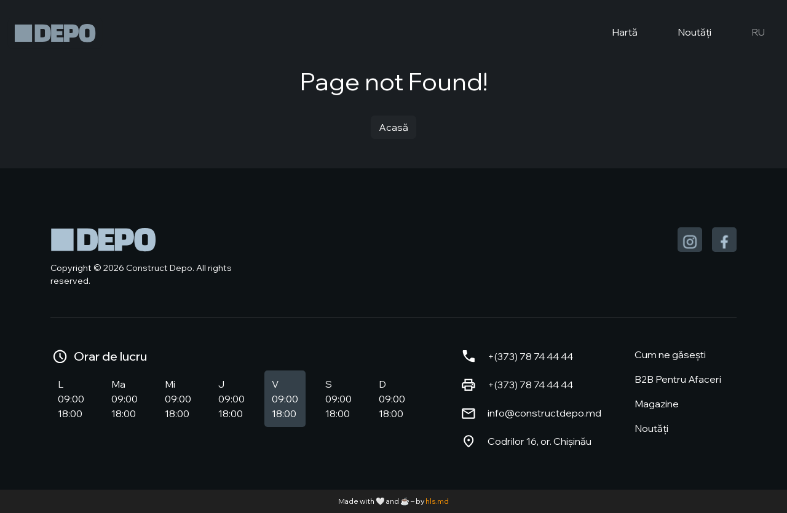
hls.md (437, 501)
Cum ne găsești (670, 354)
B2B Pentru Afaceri (678, 379)
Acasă (393, 127)
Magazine (657, 403)
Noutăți (684, 33)
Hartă (614, 33)
